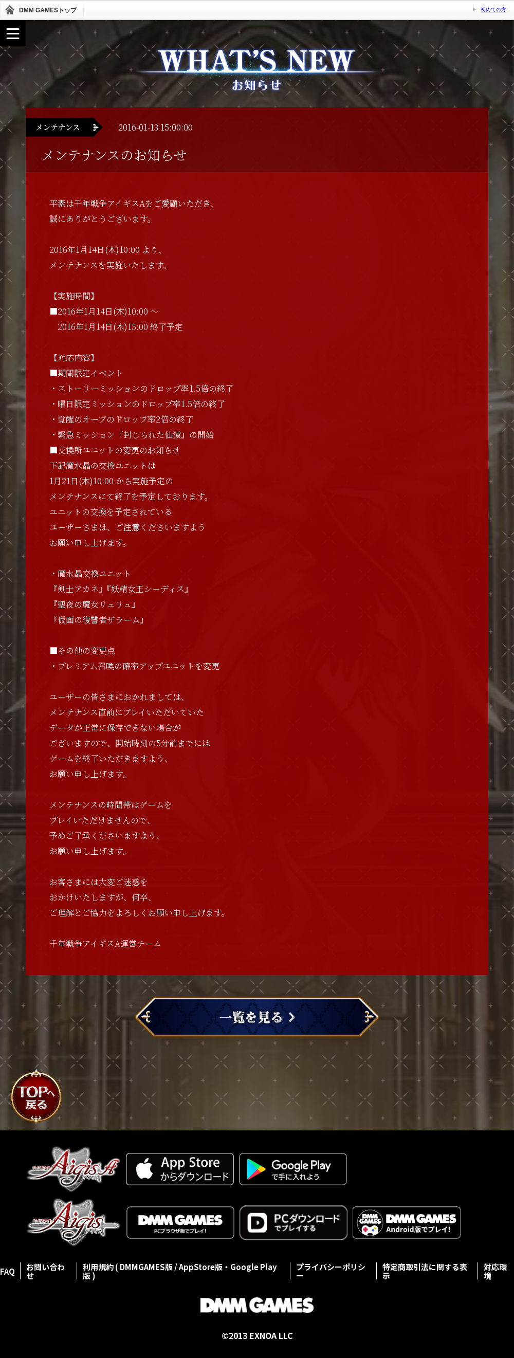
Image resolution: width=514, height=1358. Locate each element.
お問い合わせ (45, 1271)
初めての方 (493, 9)
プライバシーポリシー (330, 1271)
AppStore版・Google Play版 (180, 1271)
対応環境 (495, 1271)
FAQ (7, 1271)
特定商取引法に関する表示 (424, 1271)
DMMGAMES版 (146, 1266)
